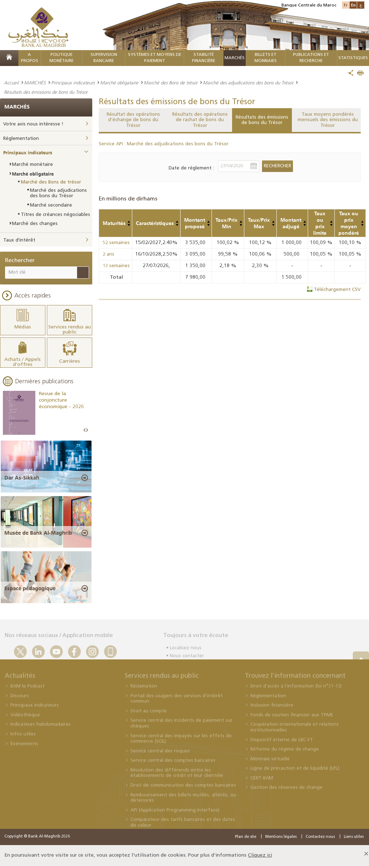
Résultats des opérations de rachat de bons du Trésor (200, 120)
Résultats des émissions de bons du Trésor (262, 120)
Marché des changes (35, 223)
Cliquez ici (260, 855)
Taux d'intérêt (19, 240)
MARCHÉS (234, 58)
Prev (85, 430)
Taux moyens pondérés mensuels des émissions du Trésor (328, 120)
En (353, 5)
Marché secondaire (51, 205)
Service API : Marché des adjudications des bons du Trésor (163, 144)
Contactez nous (320, 837)
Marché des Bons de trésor (170, 82)
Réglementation (21, 138)
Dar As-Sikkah (21, 477)
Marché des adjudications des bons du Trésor (248, 82)
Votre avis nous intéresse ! (33, 124)
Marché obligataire (119, 82)
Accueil (11, 82)
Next (87, 430)
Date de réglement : (191, 168)
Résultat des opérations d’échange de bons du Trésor (133, 120)
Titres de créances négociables (55, 214)
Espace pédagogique (29, 588)
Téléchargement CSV (337, 289)
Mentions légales (281, 837)
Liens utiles (354, 837)
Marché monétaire (32, 164)
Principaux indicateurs (73, 82)
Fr (345, 5)
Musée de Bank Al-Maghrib (38, 533)
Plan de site (245, 837)
